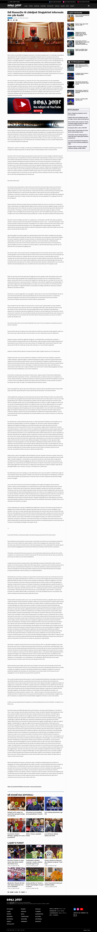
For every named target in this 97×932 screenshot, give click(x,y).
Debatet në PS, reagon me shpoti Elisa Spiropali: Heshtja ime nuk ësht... (16, 814)
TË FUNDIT (10, 909)
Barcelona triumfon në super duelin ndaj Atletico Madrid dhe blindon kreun (16, 862)
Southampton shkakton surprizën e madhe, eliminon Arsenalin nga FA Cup (34, 862)
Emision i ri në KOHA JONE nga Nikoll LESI (81, 99)
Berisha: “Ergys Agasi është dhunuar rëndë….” (81, 24)
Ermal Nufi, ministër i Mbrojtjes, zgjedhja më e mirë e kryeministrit (16, 835)
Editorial (10, 18)
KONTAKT (38, 921)
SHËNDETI (24, 921)
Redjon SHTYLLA (58, 913)
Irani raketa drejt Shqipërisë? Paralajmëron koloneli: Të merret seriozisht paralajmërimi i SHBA (78, 142)
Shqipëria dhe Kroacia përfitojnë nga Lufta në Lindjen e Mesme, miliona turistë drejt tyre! (81, 34)
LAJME (26, 6)
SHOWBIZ (43, 6)
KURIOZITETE (39, 914)
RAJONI (63, 6)
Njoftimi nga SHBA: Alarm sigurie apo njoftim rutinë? (81, 50)
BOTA (67, 6)
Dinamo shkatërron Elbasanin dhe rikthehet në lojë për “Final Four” (53, 862)
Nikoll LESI (57, 908)
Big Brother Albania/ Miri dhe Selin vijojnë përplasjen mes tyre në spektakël (16, 884)
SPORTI (31, 6)
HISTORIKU (38, 919)
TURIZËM (38, 911)
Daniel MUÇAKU (57, 910)
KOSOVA (57, 6)
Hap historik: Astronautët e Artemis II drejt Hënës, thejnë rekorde (82, 83)
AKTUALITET (50, 6)
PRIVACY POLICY (87, 930)
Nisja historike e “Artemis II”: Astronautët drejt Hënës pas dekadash (81, 91)
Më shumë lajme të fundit (17, 892)
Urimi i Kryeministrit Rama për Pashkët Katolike (82, 16)
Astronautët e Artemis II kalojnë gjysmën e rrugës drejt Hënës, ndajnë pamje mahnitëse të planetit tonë (82, 42)
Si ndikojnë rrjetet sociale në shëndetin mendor (81, 74)
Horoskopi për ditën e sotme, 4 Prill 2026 (77, 127)
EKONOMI (36, 6)
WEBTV (72, 6)
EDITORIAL (10, 919)
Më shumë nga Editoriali (20, 795)
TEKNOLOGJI (24, 916)
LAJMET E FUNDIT (16, 843)
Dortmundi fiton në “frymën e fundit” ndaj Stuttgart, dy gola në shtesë (35, 884)
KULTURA (38, 916)
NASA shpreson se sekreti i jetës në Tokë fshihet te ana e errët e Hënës (82, 66)
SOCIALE (38, 909)
